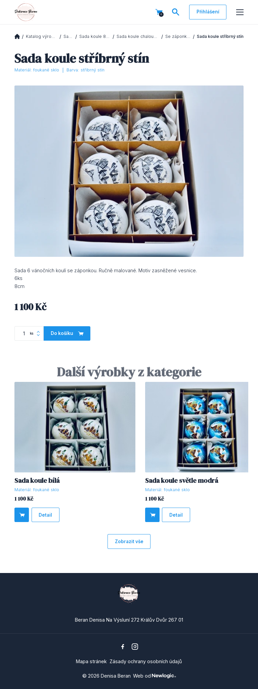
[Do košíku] (21, 515)
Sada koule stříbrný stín (220, 36)
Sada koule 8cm (95, 36)
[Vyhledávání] (175, 12)
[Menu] (240, 12)
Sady (68, 36)
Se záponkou (178, 36)
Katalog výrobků (41, 36)
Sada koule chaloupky (138, 36)
